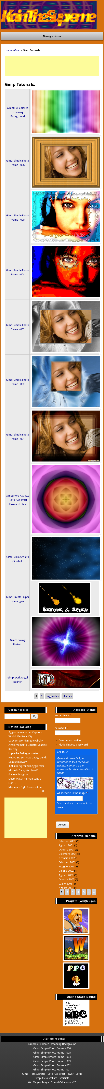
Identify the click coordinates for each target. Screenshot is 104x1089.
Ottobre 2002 (66, 879)
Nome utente (63, 715)
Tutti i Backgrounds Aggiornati (26, 765)
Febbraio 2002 (67, 862)
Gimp (17, 50)
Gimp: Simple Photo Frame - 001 (52, 1069)
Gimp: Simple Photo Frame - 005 (52, 1052)
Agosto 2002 (66, 875)
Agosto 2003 (66, 887)
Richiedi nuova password (73, 744)
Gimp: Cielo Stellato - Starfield (52, 1078)
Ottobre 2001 (66, 849)
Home (8, 50)
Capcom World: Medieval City (26, 740)
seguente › (53, 696)
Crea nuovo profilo (70, 740)
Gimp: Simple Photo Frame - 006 (52, 1048)
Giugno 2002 (66, 870)
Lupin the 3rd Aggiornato (23, 753)
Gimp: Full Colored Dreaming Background (17, 112)
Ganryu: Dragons (18, 774)
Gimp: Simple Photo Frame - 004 (52, 1056)
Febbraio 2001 (67, 841)
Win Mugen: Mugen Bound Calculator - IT (52, 1082)
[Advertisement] (52, 66)
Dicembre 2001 (67, 853)
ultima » (67, 696)
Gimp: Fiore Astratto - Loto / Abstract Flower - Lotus (17, 500)
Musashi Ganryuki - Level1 (23, 770)
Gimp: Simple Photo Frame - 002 (52, 1065)
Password (61, 727)
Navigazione (52, 36)
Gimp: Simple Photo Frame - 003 (52, 1061)
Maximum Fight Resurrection (25, 787)
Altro (44, 791)
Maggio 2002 (66, 866)
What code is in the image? (73, 793)
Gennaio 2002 (67, 858)
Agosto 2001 (66, 845)
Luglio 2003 (65, 883)
